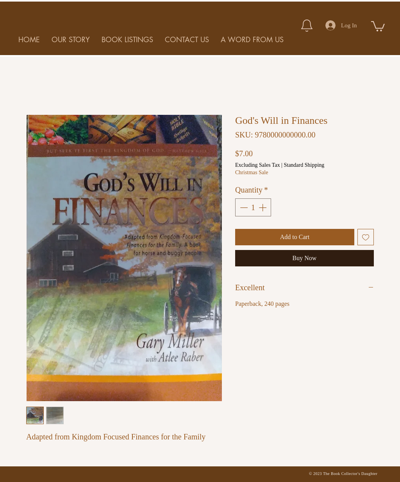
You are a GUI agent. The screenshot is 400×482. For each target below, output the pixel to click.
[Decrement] (243, 207)
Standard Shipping (304, 165)
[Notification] (306, 25)
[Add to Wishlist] (365, 237)
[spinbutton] (253, 207)
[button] (378, 25)
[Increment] (263, 207)
